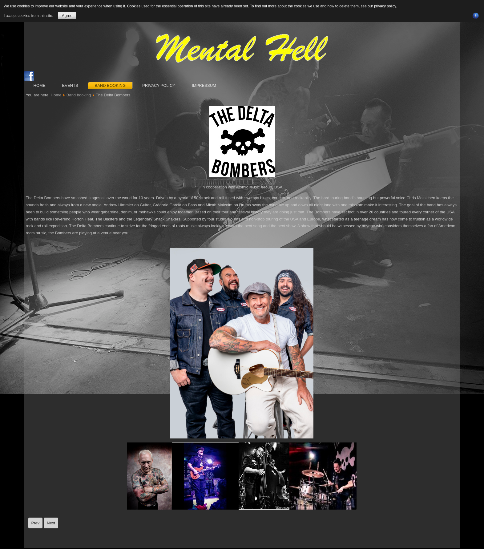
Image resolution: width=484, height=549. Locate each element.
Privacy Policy (158, 85)
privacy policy (385, 6)
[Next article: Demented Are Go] (51, 523)
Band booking (110, 85)
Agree (67, 15)
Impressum (204, 85)
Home (40, 85)
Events (70, 85)
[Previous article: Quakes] (35, 523)
